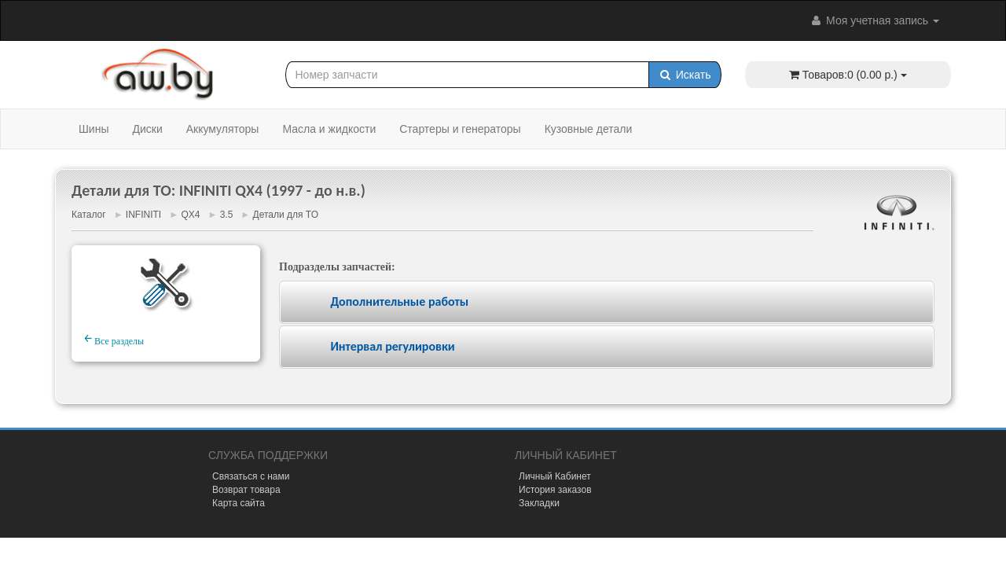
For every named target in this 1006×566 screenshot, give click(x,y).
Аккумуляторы (222, 129)
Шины (93, 129)
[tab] (606, 302)
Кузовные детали (589, 129)
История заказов (555, 489)
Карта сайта (238, 503)
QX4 (190, 214)
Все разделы (114, 338)
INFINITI (143, 214)
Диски (147, 129)
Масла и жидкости (329, 129)
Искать (685, 74)
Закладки (539, 503)
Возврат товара (246, 489)
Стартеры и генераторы (459, 129)
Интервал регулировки (392, 346)
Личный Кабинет (555, 476)
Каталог (89, 214)
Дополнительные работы (399, 301)
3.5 (226, 214)
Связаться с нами (250, 476)
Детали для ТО (285, 214)
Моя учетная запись (874, 20)
